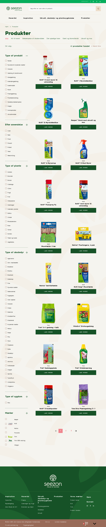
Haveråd (12, 18)
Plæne (23, 500)
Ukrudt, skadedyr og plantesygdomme (57, 18)
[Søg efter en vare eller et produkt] (62, 8)
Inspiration (28, 18)
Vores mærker (76, 496)
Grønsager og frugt (27, 503)
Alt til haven (15, 38)
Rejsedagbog (9, 503)
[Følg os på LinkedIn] (100, 1)
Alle (6, 38)
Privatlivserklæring (11, 525)
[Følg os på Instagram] (93, 1)
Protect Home (74, 500)
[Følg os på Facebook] (96, 1)
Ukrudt (40, 513)
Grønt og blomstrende (71, 38)
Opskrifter (8, 500)
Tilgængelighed (28, 525)
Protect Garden (75, 510)
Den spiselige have (53, 38)
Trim (71, 507)
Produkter (85, 18)
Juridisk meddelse (60, 522)
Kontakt (85, 1)
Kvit (71, 503)
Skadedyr (41, 510)
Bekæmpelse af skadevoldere (33, 38)
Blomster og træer (27, 507)
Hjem (6, 26)
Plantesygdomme (43, 506)
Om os (47, 522)
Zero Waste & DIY (11, 507)
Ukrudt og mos (86, 38)
